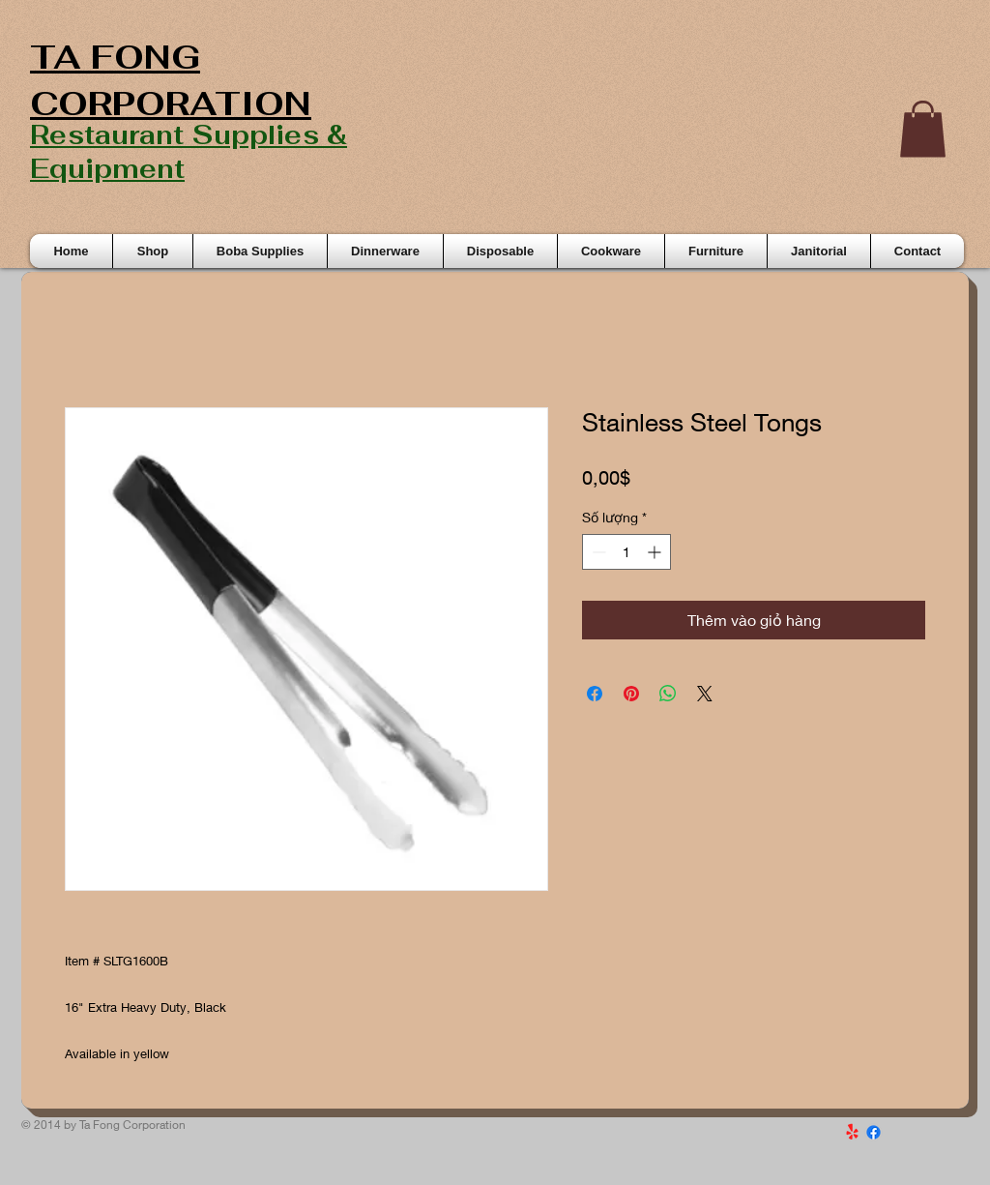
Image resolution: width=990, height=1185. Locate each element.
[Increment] (656, 552)
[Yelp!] (852, 1132)
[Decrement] (597, 552)
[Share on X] (704, 693)
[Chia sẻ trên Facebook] (594, 693)
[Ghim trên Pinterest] (631, 693)
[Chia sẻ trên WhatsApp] (668, 693)
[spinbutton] (626, 552)
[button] (922, 129)
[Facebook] (873, 1132)
